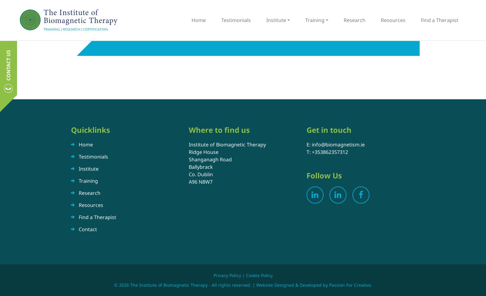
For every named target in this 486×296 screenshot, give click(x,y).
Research (354, 20)
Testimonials (236, 20)
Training (315, 20)
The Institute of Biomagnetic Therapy (68, 20)
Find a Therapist (439, 20)
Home (199, 20)
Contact (88, 229)
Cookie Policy (259, 275)
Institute (276, 20)
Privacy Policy (227, 275)
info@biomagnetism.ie (338, 144)
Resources (393, 20)
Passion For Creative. (350, 285)
